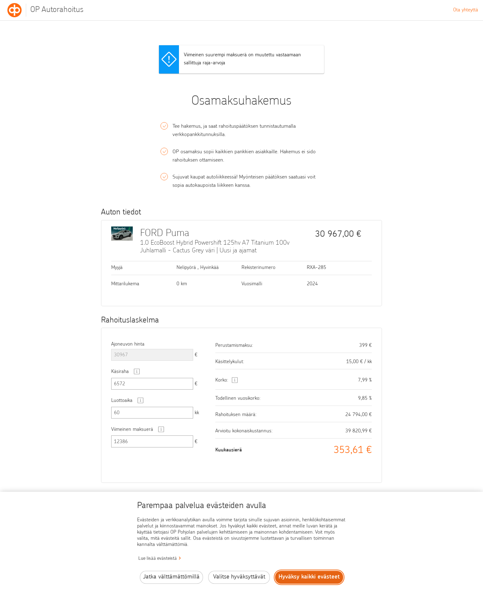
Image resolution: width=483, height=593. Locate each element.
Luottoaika (121, 400)
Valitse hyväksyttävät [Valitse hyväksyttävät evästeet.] (239, 577)
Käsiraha (120, 371)
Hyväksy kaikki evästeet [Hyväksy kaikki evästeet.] (309, 577)
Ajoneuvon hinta (127, 344)
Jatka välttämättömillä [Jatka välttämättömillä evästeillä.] (171, 577)
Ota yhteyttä (465, 10)
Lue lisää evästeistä (157, 558)
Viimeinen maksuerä (132, 429)
